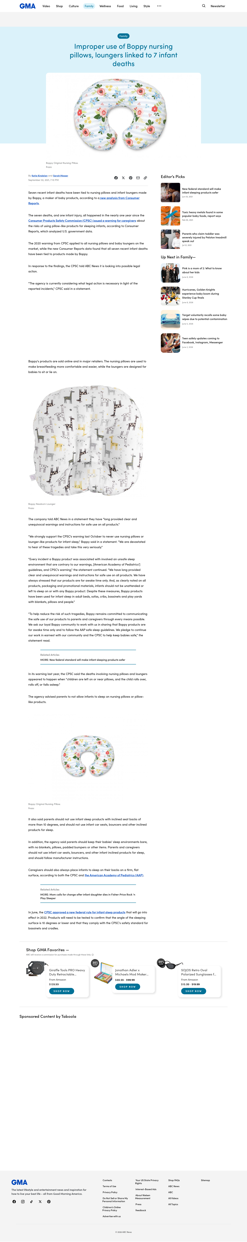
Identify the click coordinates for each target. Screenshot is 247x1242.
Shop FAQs (174, 1180)
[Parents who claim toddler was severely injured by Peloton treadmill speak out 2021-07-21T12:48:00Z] (194, 239)
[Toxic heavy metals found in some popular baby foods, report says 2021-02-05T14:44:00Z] (194, 216)
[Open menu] (159, 6)
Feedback (141, 1210)
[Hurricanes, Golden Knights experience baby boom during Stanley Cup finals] (194, 296)
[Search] (203, 6)
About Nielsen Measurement (142, 1197)
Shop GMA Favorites (45, 950)
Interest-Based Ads (146, 1189)
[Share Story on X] (123, 178)
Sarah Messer (60, 176)
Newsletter (218, 6)
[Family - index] (124, 36)
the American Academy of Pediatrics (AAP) (114, 875)
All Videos (173, 1198)
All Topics (173, 1204)
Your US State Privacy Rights (146, 1182)
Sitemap (205, 1180)
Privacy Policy (110, 1192)
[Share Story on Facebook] (116, 178)
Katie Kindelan (40, 176)
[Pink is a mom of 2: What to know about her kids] (194, 273)
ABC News (173, 1186)
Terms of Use (109, 1186)
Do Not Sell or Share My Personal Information (115, 1200)
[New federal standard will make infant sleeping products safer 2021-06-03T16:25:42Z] (194, 193)
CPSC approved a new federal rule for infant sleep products (84, 912)
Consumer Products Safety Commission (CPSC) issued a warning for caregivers (82, 221)
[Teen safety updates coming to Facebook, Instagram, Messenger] (194, 343)
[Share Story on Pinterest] (130, 178)
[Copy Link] (145, 178)
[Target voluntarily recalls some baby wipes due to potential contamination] (194, 320)
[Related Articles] (88, 657)
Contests (107, 1180)
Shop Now (62, 991)
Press (138, 1204)
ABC (170, 1192)
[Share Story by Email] (138, 178)
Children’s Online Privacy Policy (111, 1209)
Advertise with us (112, 1216)
